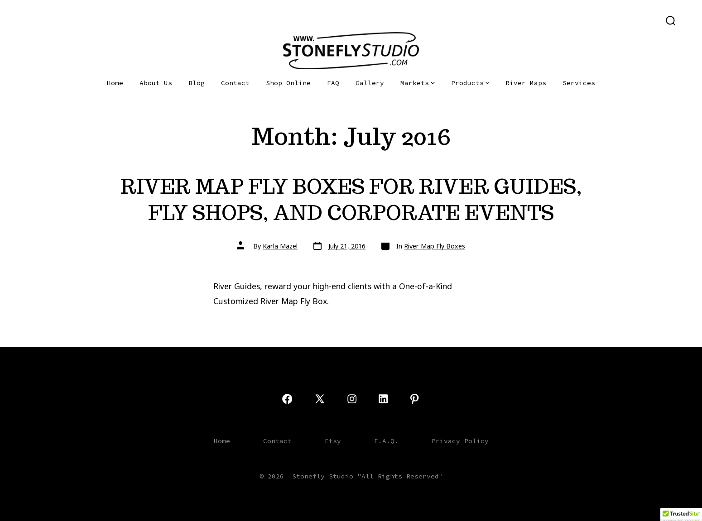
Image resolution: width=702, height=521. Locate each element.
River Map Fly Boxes (434, 246)
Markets (417, 83)
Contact (235, 83)
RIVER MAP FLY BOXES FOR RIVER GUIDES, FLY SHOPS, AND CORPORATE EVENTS (351, 199)
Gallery (370, 83)
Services (579, 83)
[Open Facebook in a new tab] (27, 20)
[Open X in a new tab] (44, 20)
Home (115, 83)
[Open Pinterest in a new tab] (89, 20)
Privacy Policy (460, 441)
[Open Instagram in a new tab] (61, 20)
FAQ (333, 83)
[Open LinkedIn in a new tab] (75, 20)
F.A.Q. (386, 441)
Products (470, 83)
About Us (155, 83)
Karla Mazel (280, 246)
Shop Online (288, 83)
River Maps (525, 83)
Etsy (333, 441)
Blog (196, 83)
